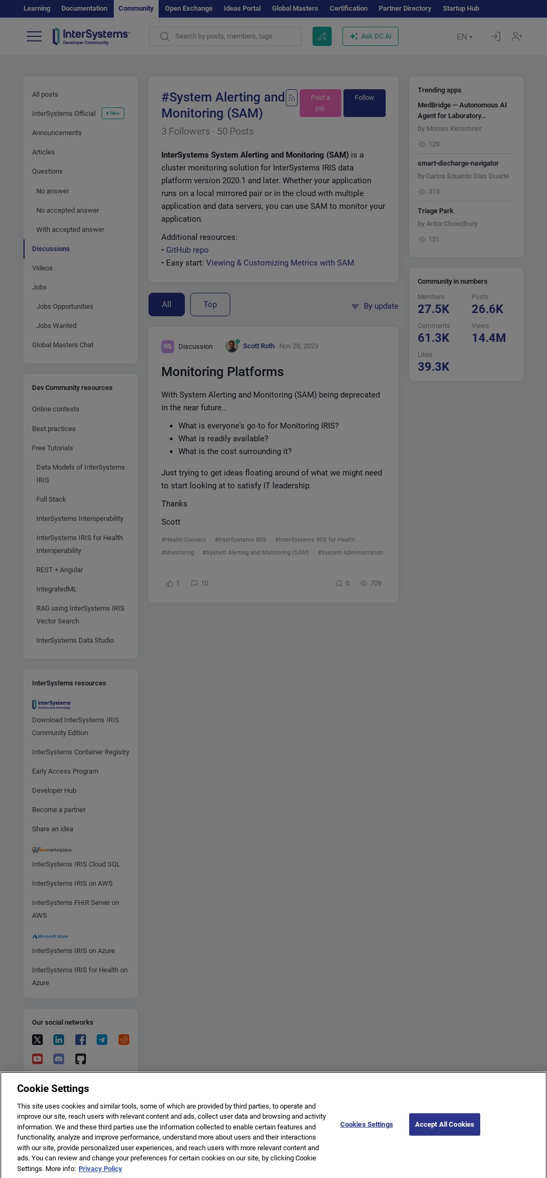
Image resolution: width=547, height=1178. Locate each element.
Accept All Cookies (444, 1130)
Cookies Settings (366, 1130)
